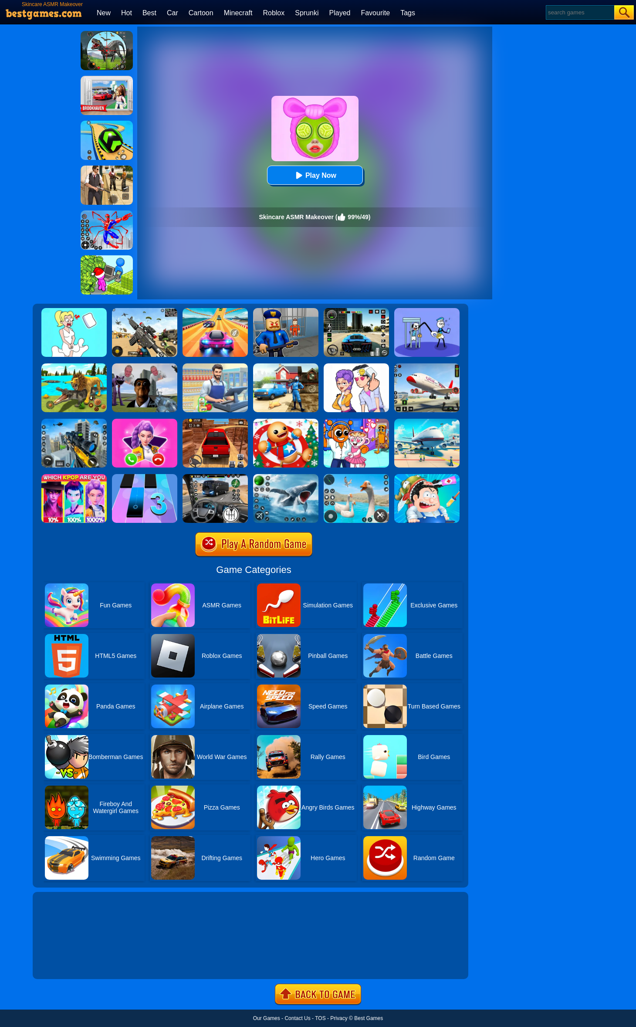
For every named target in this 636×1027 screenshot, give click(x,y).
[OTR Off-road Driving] (215, 422)
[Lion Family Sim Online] (74, 366)
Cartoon (201, 13)
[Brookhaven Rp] (107, 79)
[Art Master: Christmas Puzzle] (356, 366)
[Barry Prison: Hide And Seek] (285, 311)
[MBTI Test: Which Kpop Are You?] (74, 477)
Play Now (314, 175)
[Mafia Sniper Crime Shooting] (74, 422)
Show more (62, 962)
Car (172, 13)
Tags (407, 13)
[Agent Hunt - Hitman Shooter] (107, 169)
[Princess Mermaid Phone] (144, 422)
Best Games (368, 1018)
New (104, 13)
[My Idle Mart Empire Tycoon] (107, 258)
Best (149, 13)
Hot (126, 13)
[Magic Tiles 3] (144, 477)
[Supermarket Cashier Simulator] (215, 366)
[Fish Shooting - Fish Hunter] (285, 477)
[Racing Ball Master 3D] (107, 124)
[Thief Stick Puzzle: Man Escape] (427, 311)
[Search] (579, 12)
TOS (320, 1018)
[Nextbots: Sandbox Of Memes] (144, 366)
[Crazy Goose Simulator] (356, 477)
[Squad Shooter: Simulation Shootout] (144, 311)
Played (340, 13)
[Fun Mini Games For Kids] (356, 422)
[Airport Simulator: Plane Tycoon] (427, 422)
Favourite (375, 13)
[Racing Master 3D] (215, 311)
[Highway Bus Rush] (215, 477)
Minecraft (238, 13)
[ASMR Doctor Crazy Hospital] (427, 477)
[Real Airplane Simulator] (427, 366)
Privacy (338, 1018)
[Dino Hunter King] (107, 34)
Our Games (266, 1018)
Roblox (273, 13)
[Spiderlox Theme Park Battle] (107, 213)
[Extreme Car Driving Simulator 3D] (356, 311)
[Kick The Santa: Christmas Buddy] (285, 422)
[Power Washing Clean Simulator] (285, 366)
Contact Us (297, 1018)
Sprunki (306, 13)
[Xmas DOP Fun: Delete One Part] (74, 311)
